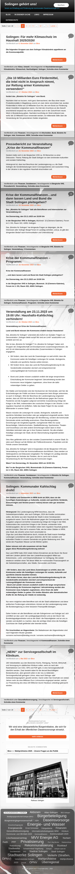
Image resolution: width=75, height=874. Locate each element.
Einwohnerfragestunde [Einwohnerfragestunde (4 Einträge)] (15, 824)
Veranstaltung (21, 186)
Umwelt (26, 67)
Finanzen (21, 133)
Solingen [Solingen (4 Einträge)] (49, 848)
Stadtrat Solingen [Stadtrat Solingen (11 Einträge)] (38, 850)
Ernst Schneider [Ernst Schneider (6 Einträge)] (32, 827)
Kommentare (29, 249)
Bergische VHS (58, 184)
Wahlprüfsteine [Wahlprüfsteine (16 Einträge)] (47, 857)
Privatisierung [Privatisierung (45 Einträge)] (32, 840)
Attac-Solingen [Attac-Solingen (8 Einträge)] (51, 811)
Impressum (48, 15)
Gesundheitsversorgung (27, 700)
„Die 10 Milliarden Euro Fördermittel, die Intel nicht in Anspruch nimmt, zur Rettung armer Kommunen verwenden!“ (32, 83)
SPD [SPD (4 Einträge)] (24, 850)
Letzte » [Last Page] (54, 26)
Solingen (42, 69)
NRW (28, 135)
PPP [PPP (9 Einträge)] (14, 841)
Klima (20, 67)
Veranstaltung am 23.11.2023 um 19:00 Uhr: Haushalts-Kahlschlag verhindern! (29, 315)
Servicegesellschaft (61, 700)
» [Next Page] (47, 26)
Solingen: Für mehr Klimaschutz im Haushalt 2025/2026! (31, 38)
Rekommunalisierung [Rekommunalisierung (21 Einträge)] (39, 844)
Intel (13, 135)
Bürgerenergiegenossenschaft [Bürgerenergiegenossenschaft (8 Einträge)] (18, 819)
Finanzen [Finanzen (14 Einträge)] (61, 827)
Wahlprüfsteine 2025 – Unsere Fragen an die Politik (36, 751)
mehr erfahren (37, 737)
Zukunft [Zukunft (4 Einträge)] (23, 862)
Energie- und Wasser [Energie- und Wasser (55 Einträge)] (46, 823)
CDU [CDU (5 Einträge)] (37, 820)
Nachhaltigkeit (32, 69)
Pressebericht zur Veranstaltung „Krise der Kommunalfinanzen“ (29, 146)
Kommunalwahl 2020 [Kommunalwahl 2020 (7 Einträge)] (59, 833)
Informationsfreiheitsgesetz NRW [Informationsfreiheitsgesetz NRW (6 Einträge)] (45, 830)
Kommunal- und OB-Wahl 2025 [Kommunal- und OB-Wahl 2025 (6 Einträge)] (19, 833)
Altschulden (46, 133)
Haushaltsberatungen (54, 67)
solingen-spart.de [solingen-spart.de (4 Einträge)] (60, 848)
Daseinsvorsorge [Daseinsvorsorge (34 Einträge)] (56, 819)
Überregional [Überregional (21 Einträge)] (50, 861)
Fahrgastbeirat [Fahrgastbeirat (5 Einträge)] (46, 827)
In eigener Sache (22, 15)
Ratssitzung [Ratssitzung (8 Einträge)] (15, 844)
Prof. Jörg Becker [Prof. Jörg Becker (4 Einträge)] (53, 841)
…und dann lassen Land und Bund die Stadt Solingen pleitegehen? (31, 198)
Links (36, 15)
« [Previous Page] (15, 26)
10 (40, 26)
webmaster (37, 872)
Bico (38, 44)
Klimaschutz (21, 69)
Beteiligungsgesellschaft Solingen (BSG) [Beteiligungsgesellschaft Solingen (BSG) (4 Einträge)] (20, 815)
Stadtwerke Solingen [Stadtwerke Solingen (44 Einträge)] (25, 854)
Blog (8, 15)
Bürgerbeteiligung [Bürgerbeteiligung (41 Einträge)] (51, 815)
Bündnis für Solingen (60, 475)
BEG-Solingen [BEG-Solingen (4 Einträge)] (65, 811)
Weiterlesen (59, 60)
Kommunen (20, 135)
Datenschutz (12, 20)
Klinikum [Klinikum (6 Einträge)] (65, 830)
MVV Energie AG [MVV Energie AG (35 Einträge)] (44, 836)
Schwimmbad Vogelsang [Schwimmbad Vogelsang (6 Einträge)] (33, 848)
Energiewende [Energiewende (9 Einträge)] (15, 827)
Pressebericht (9, 186)
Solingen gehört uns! (21, 4)
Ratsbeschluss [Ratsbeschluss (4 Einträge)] (66, 841)
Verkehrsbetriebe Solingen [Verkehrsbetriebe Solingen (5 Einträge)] (24, 858)
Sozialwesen (31, 184)
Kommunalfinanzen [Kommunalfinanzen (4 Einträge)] (41, 833)
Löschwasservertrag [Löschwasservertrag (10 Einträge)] (16, 837)
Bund (54, 133)
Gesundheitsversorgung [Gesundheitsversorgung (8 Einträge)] (18, 830)
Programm (32, 303)
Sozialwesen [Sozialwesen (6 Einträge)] (15, 850)
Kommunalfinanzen (19, 303)
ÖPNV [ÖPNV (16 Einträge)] (33, 861)
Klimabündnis (9, 69)
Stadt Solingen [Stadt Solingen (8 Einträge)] (58, 850)
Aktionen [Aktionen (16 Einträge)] (35, 811)
